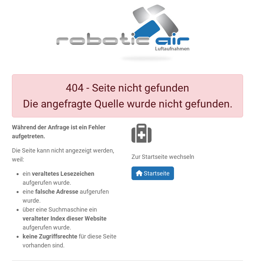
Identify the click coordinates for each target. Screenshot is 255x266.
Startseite (153, 173)
